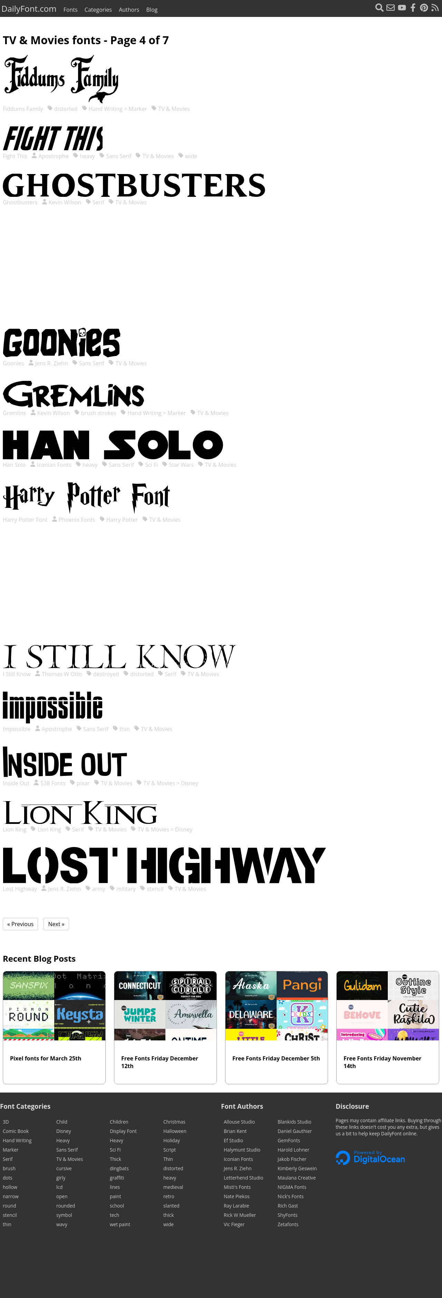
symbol (64, 1215)
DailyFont (28, 8)
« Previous (20, 924)
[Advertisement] (221, 273)
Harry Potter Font (26, 519)
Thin (168, 1159)
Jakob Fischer (292, 1159)
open (61, 1196)
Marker (11, 1149)
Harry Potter (118, 519)
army (95, 889)
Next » (56, 924)
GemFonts (289, 1140)
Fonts (71, 9)
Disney (63, 1131)
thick (168, 1215)
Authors (129, 9)
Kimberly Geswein (297, 1168)
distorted (62, 109)
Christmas (174, 1121)
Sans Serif (115, 156)
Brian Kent (235, 1131)
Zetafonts (288, 1224)
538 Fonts (49, 783)
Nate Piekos (237, 1196)
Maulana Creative (297, 1177)
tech (114, 1215)
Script (169, 1149)
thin (121, 729)
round (9, 1205)
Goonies (14, 363)
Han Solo (15, 465)
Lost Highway (20, 889)
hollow (10, 1187)
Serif (95, 202)
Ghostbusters (21, 202)
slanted (171, 1205)
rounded (65, 1205)
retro (168, 1196)
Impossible (17, 729)
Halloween (174, 1131)
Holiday (171, 1140)
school (117, 1205)
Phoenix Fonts (73, 519)
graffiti (117, 1177)
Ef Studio (233, 1140)
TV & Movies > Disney (167, 783)
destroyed (102, 674)
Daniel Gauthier (295, 1131)
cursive (64, 1168)
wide (187, 156)
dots (7, 1177)
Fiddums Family (24, 109)
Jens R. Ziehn (48, 363)
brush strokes (95, 413)
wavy (61, 1224)
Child (61, 1121)
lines (115, 1187)
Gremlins (15, 413)
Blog (152, 9)
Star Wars (178, 465)
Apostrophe (50, 156)
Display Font (123, 1131)
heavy (84, 156)
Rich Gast (288, 1205)
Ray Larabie (236, 1205)
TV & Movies (170, 109)
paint (115, 1196)
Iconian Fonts (50, 465)
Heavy (63, 1140)
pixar (80, 783)
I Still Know (17, 674)
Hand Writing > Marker (114, 109)
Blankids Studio (294, 1121)
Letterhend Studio (243, 1177)
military (122, 889)
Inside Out (17, 783)
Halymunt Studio (242, 1149)
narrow (11, 1196)
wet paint (120, 1224)
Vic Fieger (234, 1224)
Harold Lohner (293, 1149)
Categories (98, 9)
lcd (59, 1187)
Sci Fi (148, 465)
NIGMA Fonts (292, 1187)
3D (6, 1121)
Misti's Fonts (237, 1187)
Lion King (15, 829)
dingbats (119, 1168)
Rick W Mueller (240, 1215)
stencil (151, 889)
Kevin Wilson (61, 202)
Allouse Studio (239, 1121)
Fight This (16, 156)
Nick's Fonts (291, 1196)
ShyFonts (287, 1215)
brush (9, 1168)
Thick (115, 1159)
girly (61, 1177)
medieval (173, 1187)
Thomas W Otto (58, 674)
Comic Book (16, 1131)
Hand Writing (17, 1140)
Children (119, 1121)
